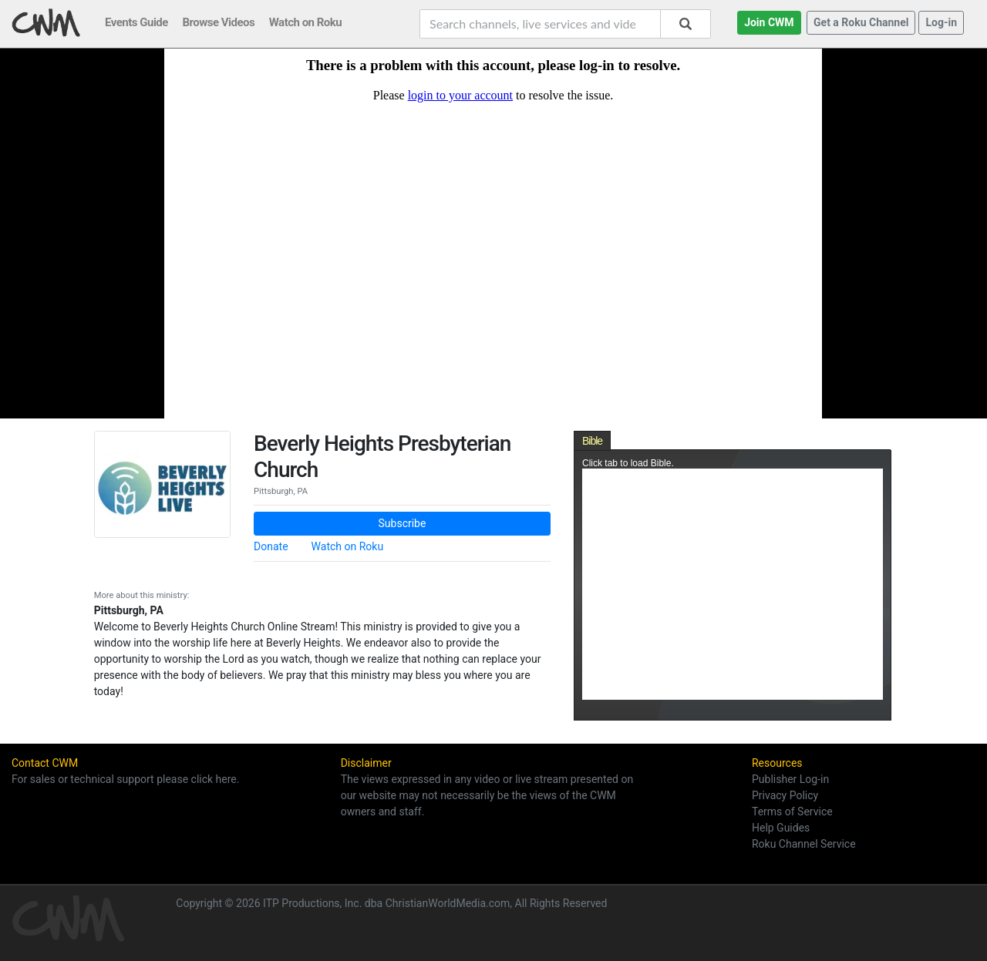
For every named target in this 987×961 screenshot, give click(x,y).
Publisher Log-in (790, 779)
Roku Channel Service (804, 844)
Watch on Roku (348, 546)
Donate (271, 546)
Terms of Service (792, 811)
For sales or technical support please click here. (125, 779)
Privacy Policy (785, 795)
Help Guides (781, 828)
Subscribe (402, 523)
